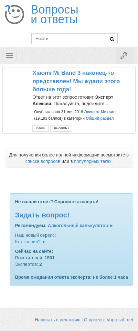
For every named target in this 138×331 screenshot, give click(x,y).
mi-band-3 (61, 128)
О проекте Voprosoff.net (108, 319)
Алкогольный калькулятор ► (81, 225)
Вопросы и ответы (54, 14)
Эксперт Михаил (100, 112)
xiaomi (40, 128)
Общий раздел (100, 118)
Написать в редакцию (57, 319)
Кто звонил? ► (30, 241)
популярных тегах (92, 161)
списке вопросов (42, 161)
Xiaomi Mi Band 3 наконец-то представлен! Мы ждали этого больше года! (76, 81)
